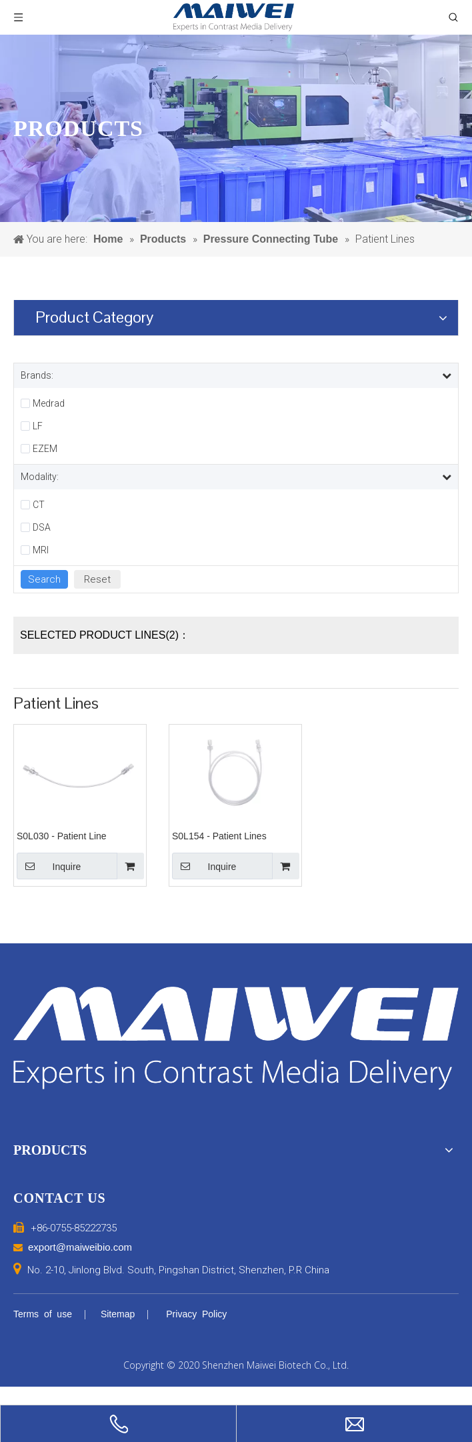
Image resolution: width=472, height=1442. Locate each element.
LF (38, 426)
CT (39, 504)
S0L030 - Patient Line (62, 836)
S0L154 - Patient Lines (219, 836)
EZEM (45, 448)
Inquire (49, 866)
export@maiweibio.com (80, 1247)
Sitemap (118, 1314)
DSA (42, 527)
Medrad (49, 403)
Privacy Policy (196, 1314)
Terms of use (42, 1314)
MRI (41, 550)
